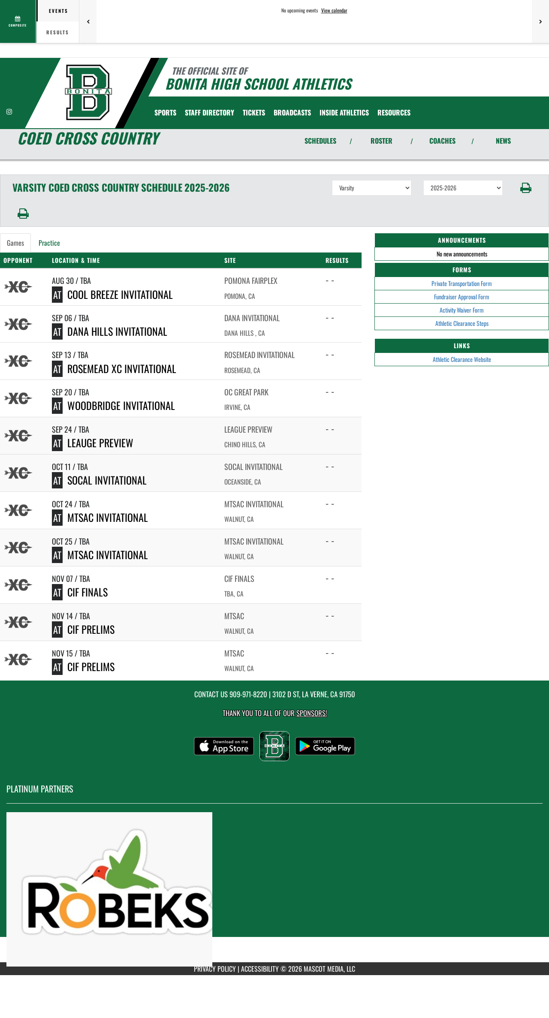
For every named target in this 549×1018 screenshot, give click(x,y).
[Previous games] (88, 21)
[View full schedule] (18, 21)
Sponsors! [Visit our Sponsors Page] (311, 713)
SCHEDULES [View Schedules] (320, 140)
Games (15, 243)
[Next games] (540, 21)
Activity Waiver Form (462, 309)
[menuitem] (209, 112)
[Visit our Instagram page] (9, 111)
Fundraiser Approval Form (461, 296)
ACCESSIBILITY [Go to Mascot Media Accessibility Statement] (260, 969)
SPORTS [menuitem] (165, 112)
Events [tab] (58, 10)
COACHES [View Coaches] (442, 140)
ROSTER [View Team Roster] (381, 140)
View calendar (334, 10)
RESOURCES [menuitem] (393, 112)
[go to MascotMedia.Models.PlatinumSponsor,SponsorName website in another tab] (274, 889)
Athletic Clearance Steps (462, 323)
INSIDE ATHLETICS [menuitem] (344, 112)
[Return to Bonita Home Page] (88, 92)
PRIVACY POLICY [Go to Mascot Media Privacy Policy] (215, 969)
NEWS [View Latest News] (503, 140)
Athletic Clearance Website (462, 359)
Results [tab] (57, 32)
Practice (49, 243)
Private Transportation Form (461, 283)
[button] (526, 188)
